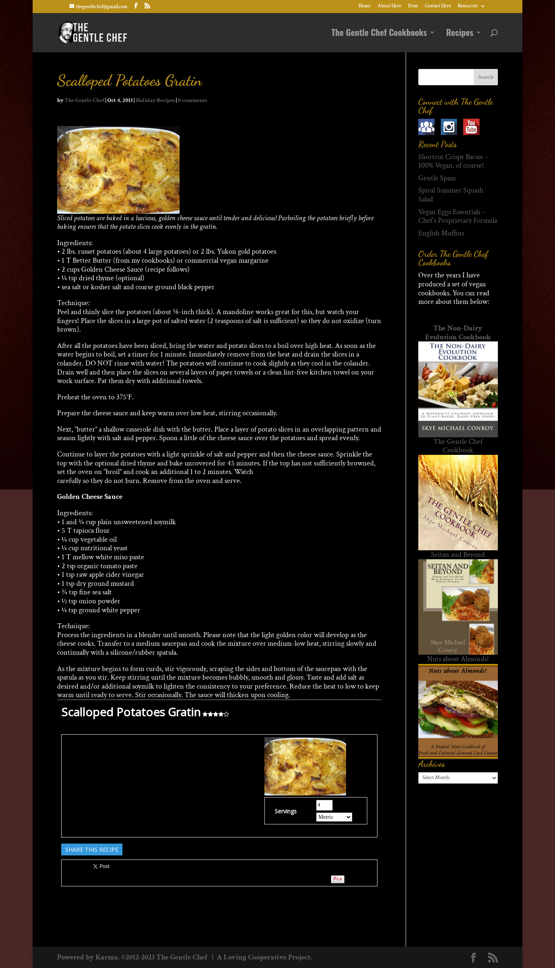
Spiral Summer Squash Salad (450, 195)
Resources (467, 6)
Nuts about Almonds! (458, 659)
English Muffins (441, 233)
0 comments (192, 100)
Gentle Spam (437, 178)
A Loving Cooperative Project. (263, 957)
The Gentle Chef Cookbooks (379, 33)
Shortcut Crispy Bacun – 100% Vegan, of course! (453, 161)
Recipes (459, 33)
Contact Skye (438, 6)
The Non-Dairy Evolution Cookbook (458, 332)
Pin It (337, 879)
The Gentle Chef (84, 100)
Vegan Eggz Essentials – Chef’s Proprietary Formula (457, 216)
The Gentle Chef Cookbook (457, 446)
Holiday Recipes (155, 100)
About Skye (389, 6)
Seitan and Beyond (458, 554)
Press (413, 6)
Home (365, 6)
